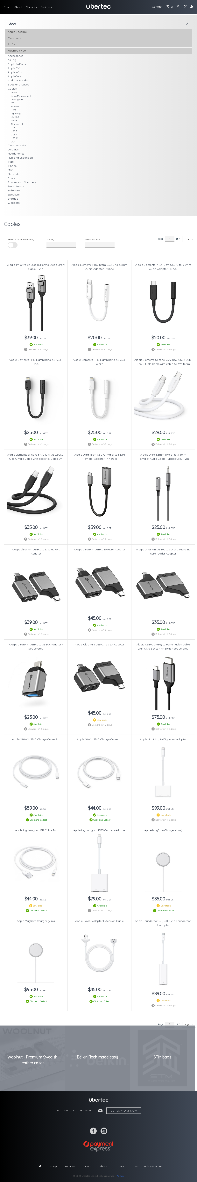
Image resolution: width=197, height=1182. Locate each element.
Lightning (16, 113)
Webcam (14, 202)
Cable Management (21, 95)
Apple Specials (17, 32)
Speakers (14, 194)
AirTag (12, 60)
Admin (120, 1175)
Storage (13, 198)
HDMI (14, 109)
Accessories (15, 56)
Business (46, 7)
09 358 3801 (87, 1110)
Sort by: (50, 239)
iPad (11, 162)
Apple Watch (16, 72)
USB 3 (14, 131)
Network (13, 174)
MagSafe (15, 117)
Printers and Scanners (22, 182)
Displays (13, 149)
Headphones (16, 153)
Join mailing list (65, 1110)
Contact (157, 6)
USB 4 (14, 134)
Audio (14, 92)
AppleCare (14, 76)
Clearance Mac (17, 145)
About (18, 7)
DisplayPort (17, 99)
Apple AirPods (17, 64)
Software (14, 190)
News (87, 1166)
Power (14, 120)
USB (13, 127)
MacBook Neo (17, 50)
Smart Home (16, 186)
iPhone (12, 166)
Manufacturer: (92, 239)
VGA (13, 141)
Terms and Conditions (148, 1166)
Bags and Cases (18, 84)
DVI (12, 102)
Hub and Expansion (20, 157)
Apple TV (13, 68)
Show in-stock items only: (21, 239)
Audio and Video (18, 80)
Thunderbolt (17, 124)
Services (31, 7)
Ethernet (15, 106)
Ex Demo (13, 44)
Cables (12, 88)
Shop (7, 7)
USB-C (14, 138)
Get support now (123, 1110)
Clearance (14, 38)
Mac (10, 170)
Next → (189, 239)
